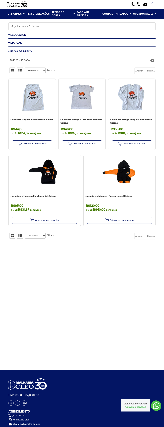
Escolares (23, 26)
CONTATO (108, 13)
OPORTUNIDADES (144, 13)
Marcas (16, 54)
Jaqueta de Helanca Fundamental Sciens (33, 230)
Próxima (151, 105)
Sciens (37, 26)
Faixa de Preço (21, 74)
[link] (152, 4)
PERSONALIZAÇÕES (38, 13)
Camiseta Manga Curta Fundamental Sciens (80, 155)
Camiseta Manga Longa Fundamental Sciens (131, 155)
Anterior (139, 105)
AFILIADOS (123, 13)
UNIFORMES (16, 13)
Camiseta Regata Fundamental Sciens (31, 153)
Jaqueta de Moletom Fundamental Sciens (108, 230)
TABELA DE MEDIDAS (83, 14)
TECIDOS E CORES (63, 14)
